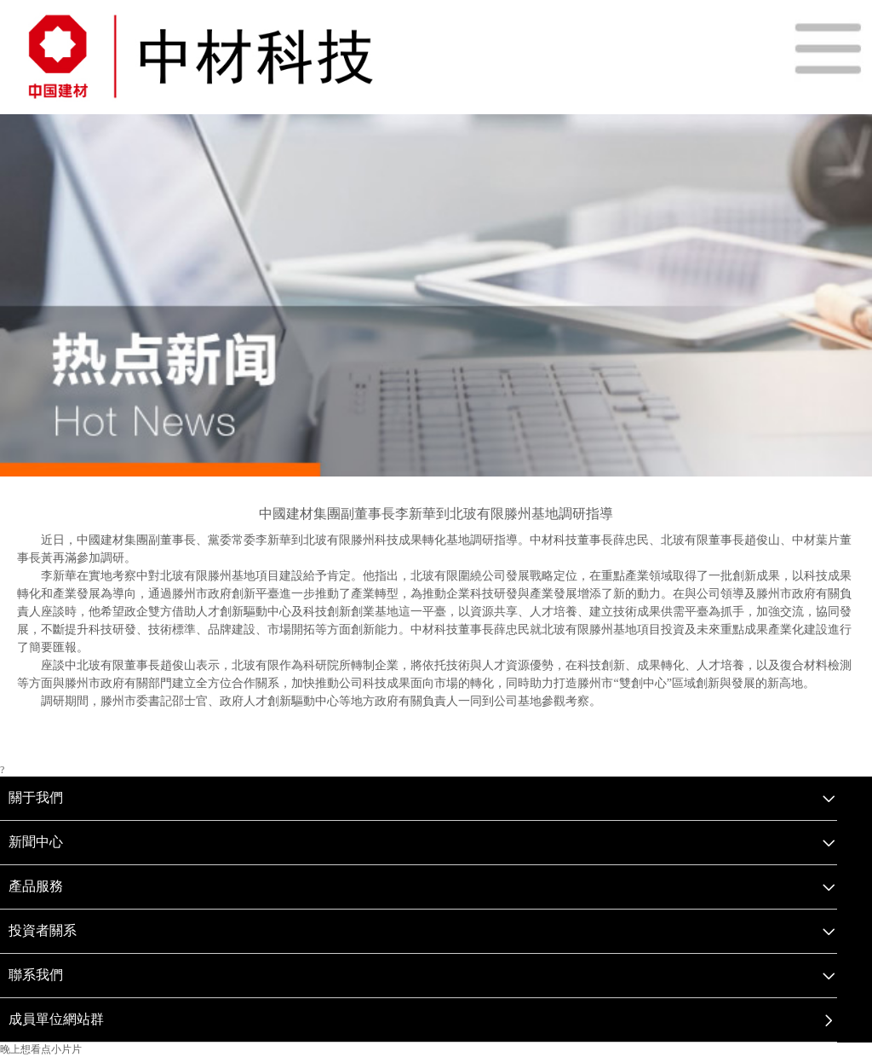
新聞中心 (36, 842)
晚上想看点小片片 (41, 1049)
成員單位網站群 (56, 1019)
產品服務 (36, 886)
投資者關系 (43, 930)
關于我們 (36, 797)
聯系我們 (36, 974)
